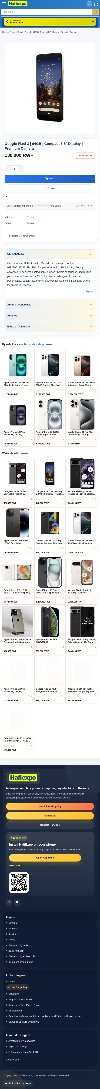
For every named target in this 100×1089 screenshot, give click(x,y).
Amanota (50, 316)
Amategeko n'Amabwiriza (21, 1040)
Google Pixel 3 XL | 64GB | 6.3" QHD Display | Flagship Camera (49, 494)
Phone (13, 32)
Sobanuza (50, 815)
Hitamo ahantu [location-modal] (28, 236)
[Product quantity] (14, 169)
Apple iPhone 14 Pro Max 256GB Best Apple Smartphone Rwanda (16, 543)
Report (89, 291)
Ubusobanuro (50, 254)
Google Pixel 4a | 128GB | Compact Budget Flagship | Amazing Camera (49, 543)
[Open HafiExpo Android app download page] (19, 882)
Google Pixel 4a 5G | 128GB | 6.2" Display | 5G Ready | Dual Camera (17, 741)
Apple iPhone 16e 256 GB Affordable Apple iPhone (16, 383)
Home (5, 32)
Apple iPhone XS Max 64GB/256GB (46, 640)
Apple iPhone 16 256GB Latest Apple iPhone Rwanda (47, 434)
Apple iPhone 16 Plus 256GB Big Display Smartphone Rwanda (14, 434)
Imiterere (9, 217)
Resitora (12, 934)
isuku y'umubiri (16, 950)
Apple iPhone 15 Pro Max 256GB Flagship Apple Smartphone (80, 434)
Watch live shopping (49, 806)
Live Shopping (18, 987)
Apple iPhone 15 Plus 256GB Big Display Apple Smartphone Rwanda (48, 592)
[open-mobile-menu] (4, 4)
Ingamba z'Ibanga (17, 1046)
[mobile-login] (89, 4)
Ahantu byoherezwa (50, 305)
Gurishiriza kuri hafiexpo (18, 1083)
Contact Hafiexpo (50, 824)
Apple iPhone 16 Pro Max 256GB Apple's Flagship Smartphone (48, 385)
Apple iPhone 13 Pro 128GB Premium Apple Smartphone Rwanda (18, 642)
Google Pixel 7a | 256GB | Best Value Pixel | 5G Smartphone (16, 494)
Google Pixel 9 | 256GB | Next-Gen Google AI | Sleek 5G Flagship (81, 691)
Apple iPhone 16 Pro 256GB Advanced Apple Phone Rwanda (82, 385)
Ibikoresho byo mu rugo (20, 962)
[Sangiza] (7, 196)
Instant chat (85, 155)
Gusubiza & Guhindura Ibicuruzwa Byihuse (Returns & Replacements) (45, 1016)
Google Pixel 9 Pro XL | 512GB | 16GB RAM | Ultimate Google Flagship (80, 592)
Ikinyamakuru (15, 1010)
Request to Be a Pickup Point (23, 1005)
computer (13, 923)
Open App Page (45, 857)
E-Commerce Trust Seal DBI (23, 1052)
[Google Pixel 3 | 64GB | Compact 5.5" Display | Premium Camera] (50, 88)
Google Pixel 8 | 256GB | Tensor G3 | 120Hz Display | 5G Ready (81, 494)
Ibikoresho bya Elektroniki (22, 956)
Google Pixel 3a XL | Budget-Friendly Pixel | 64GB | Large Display (47, 691)
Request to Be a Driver (20, 999)
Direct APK (15, 865)
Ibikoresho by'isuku (18, 945)
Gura (50, 178)
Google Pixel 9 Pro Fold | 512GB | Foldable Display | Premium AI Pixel (17, 592)
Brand (8, 223)
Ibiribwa (12, 928)
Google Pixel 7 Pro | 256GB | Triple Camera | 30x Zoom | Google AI (82, 642)
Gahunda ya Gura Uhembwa (23, 1021)
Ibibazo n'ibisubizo (50, 327)
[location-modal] (50, 22)
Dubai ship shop (22, 206)
